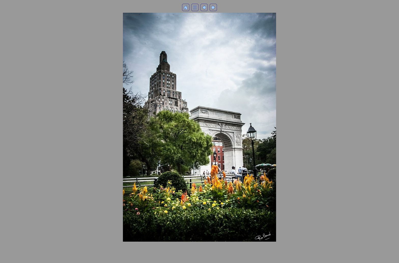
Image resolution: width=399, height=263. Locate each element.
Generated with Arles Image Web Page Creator (199, 257)
